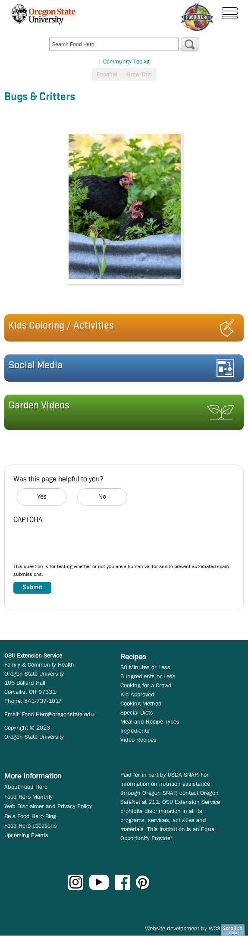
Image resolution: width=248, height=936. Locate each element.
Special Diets (136, 712)
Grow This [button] (139, 74)
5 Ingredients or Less (148, 676)
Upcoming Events (26, 835)
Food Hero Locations (30, 825)
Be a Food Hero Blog (30, 816)
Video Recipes (138, 739)
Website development (172, 928)
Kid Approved (137, 694)
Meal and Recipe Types (149, 721)
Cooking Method (141, 703)
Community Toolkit (126, 61)
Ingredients (135, 730)
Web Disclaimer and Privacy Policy (48, 806)
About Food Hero (25, 787)
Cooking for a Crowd (146, 685)
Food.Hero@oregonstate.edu (58, 714)
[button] (121, 328)
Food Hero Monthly (28, 796)
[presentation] (78, 546)
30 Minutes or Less (145, 667)
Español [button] (107, 74)
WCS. (215, 928)
